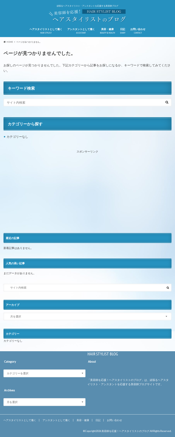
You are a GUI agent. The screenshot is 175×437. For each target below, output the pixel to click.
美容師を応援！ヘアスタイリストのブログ (125, 431)
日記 (122, 31)
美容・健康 (107, 31)
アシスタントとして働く (81, 31)
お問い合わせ (137, 31)
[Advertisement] (87, 193)
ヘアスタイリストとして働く (46, 31)
